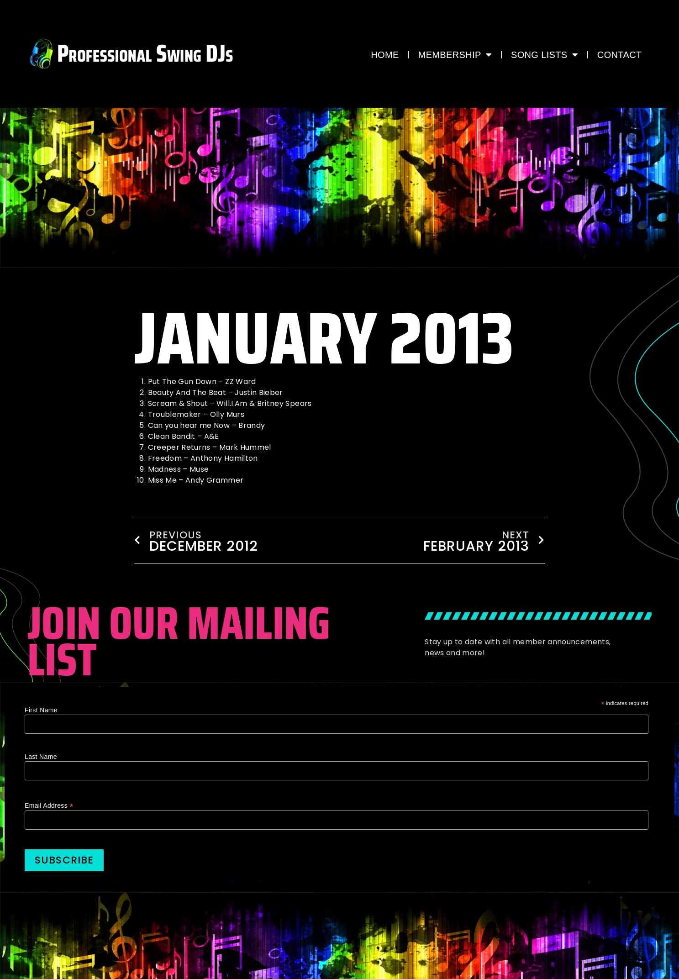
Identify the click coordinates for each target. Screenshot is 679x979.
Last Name (41, 756)
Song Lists (544, 55)
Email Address (49, 805)
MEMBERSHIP (455, 55)
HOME (385, 55)
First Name (41, 710)
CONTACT (619, 55)
